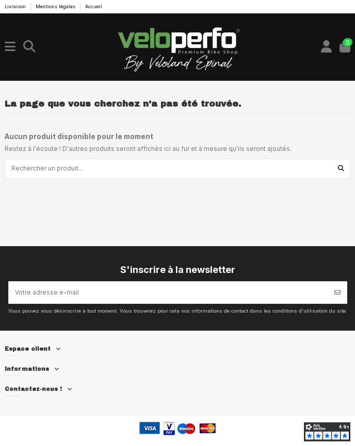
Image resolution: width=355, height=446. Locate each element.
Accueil (93, 6)
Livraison (16, 6)
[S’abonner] (337, 292)
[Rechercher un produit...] (341, 169)
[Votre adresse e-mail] (169, 292)
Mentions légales (56, 6)
